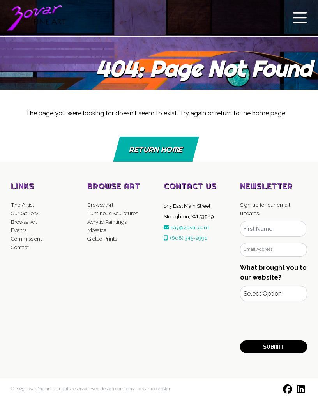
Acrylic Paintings (107, 222)
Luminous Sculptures (112, 213)
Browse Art (24, 222)
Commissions (26, 238)
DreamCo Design (155, 388)
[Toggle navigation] (300, 18)
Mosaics (96, 230)
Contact (20, 247)
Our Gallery (24, 213)
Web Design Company (112, 388)
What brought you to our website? (273, 272)
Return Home (156, 149)
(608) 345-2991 (185, 238)
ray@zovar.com (186, 227)
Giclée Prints (102, 238)
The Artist (22, 205)
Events (18, 230)
